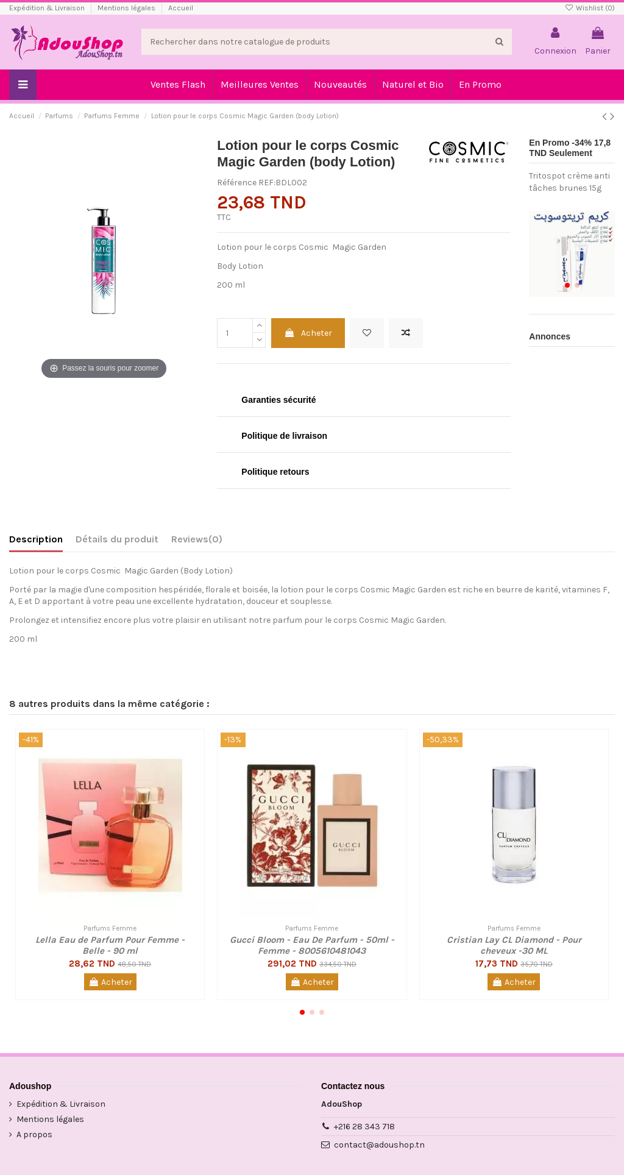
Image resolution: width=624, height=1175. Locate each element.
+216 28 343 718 (364, 1126)
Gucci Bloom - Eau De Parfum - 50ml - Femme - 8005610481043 (312, 945)
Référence (237, 182)
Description (36, 539)
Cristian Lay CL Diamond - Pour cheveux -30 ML (514, 945)
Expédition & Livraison (48, 8)
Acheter (308, 333)
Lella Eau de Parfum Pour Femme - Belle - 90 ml (110, 945)
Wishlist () (590, 8)
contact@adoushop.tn (379, 1145)
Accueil (180, 8)
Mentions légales (127, 8)
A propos (34, 1134)
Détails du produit (117, 539)
